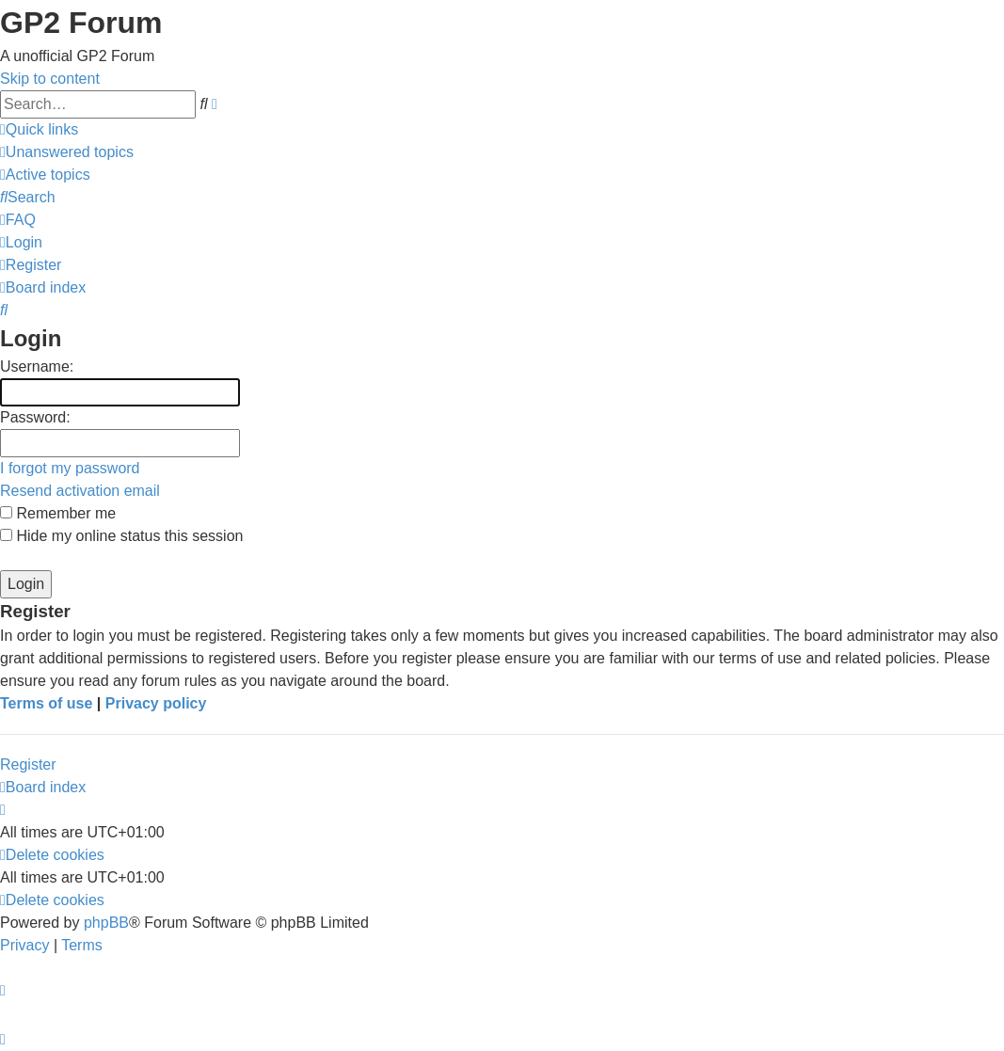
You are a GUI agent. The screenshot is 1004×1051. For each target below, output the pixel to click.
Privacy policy (156, 703)
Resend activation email (80, 491)
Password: (35, 417)
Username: (36, 366)
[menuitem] (67, 152)
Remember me (58, 513)
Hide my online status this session (121, 536)
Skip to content (50, 79)
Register (28, 764)
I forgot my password (70, 468)
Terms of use (46, 703)
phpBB (106, 923)
